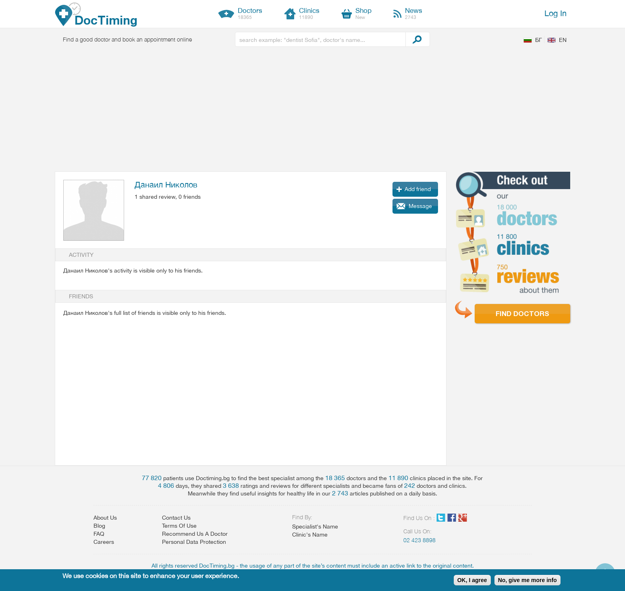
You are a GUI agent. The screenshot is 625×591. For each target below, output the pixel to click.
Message (420, 206)
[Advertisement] (312, 110)
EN (563, 40)
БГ (538, 40)
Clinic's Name (310, 534)
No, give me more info (527, 580)
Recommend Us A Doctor (195, 534)
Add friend (418, 189)
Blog (99, 525)
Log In (555, 13)
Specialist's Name (315, 526)
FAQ (98, 534)
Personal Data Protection (194, 542)
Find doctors (522, 313)
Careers (103, 542)
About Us (105, 517)
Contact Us (176, 517)
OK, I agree (472, 580)
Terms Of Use (179, 525)
